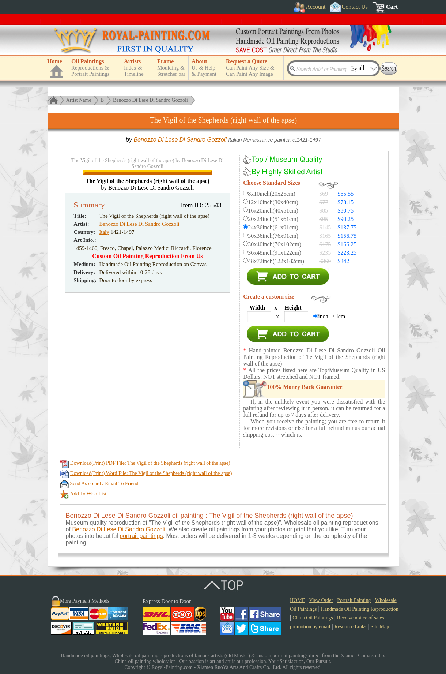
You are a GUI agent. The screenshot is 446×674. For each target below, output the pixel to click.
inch (323, 316)
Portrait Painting (354, 600)
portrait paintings (141, 536)
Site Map (379, 626)
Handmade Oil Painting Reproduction (359, 609)
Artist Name (78, 100)
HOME (297, 600)
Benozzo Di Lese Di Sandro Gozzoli (150, 100)
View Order (321, 600)
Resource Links (350, 626)
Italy (104, 356)
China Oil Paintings (312, 618)
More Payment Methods (84, 601)
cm (341, 316)
